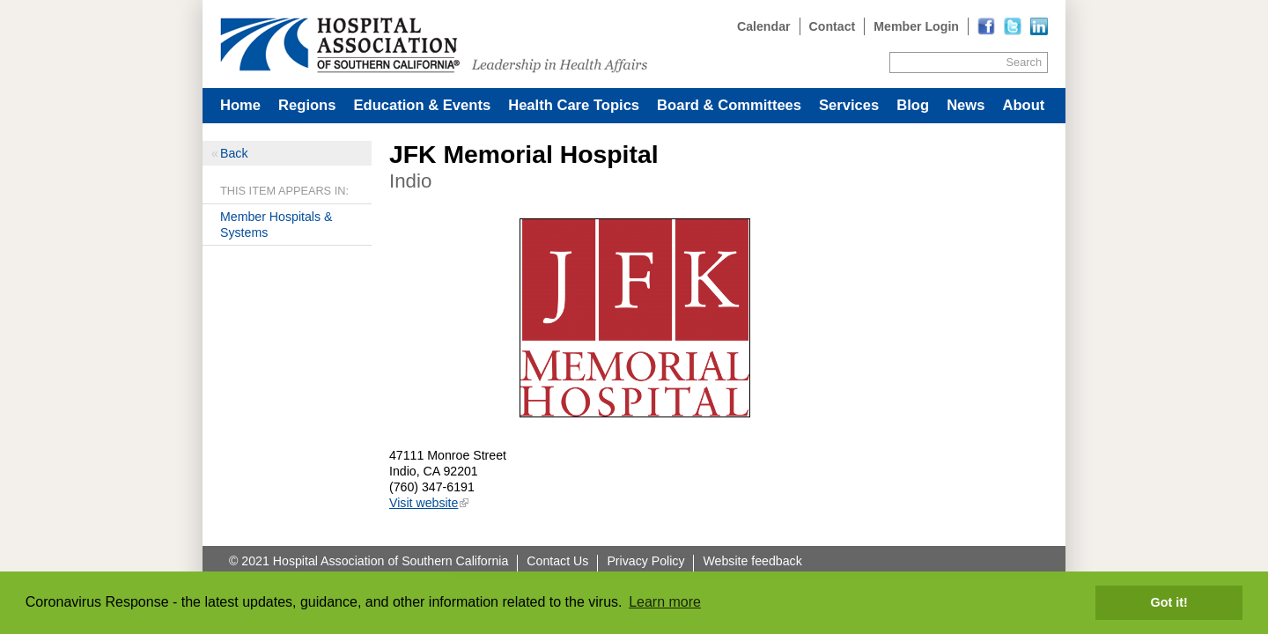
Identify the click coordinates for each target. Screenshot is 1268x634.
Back (233, 153)
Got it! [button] (1169, 602)
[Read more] (1039, 26)
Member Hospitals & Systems (276, 225)
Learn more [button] (665, 601)
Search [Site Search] (1024, 62)
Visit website (423, 503)
